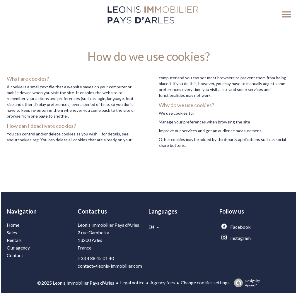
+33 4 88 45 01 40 (96, 258)
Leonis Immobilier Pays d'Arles (108, 225)
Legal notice (132, 282)
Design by (245, 282)
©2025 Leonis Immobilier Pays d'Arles (75, 283)
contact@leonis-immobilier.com (110, 266)
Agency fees (162, 282)
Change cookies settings (205, 282)
